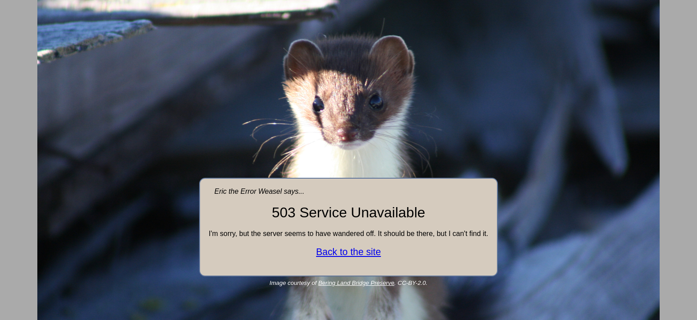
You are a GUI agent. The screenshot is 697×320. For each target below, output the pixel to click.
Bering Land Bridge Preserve (356, 283)
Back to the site (348, 252)
